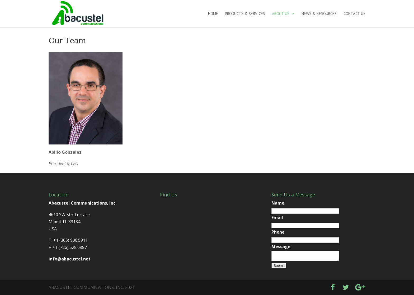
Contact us (354, 14)
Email (277, 217)
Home (213, 14)
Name (277, 203)
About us (280, 14)
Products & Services (245, 14)
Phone (278, 232)
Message (280, 246)
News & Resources (319, 14)
